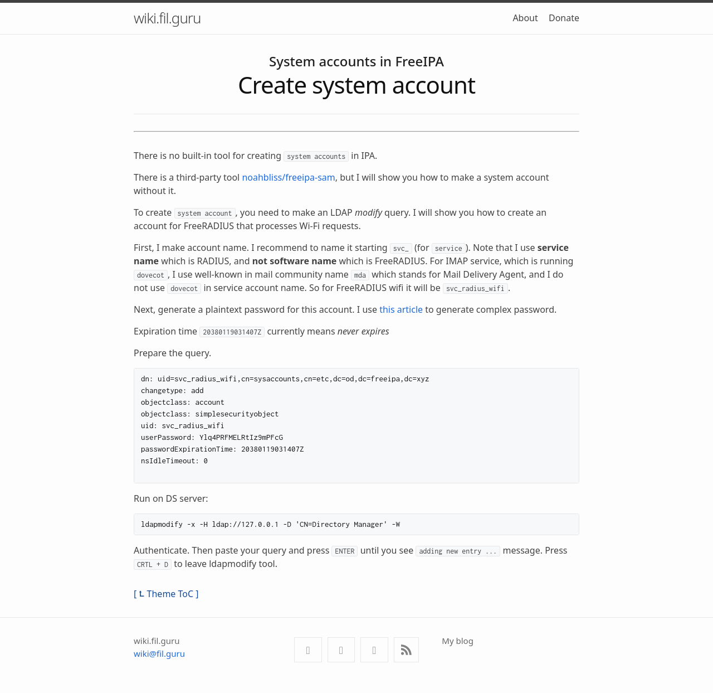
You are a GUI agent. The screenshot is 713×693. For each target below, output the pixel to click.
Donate (564, 18)
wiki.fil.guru (167, 18)
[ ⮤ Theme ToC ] (166, 594)
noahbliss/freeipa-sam (288, 177)
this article (401, 309)
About (525, 18)
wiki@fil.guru (159, 653)
